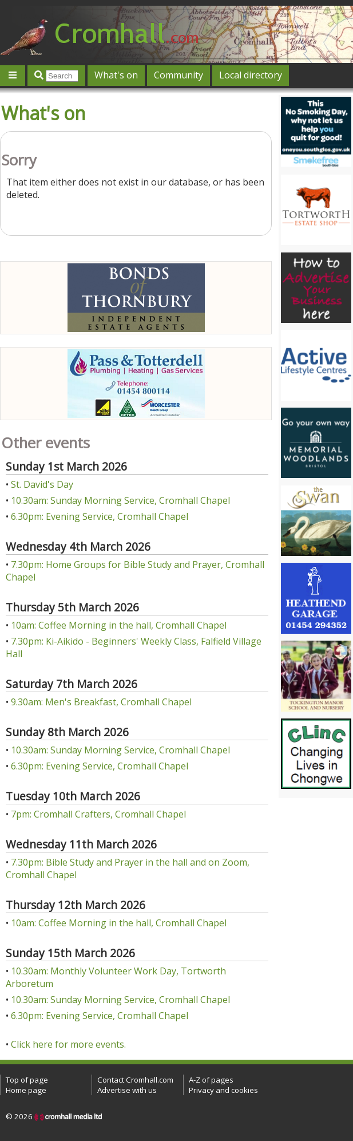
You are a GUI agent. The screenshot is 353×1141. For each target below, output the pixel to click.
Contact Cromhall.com (135, 1080)
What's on (116, 75)
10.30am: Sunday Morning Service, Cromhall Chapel (120, 500)
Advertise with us (127, 1090)
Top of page (27, 1080)
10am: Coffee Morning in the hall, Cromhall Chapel (119, 625)
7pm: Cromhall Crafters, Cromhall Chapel (98, 814)
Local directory (250, 75)
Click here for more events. (68, 1044)
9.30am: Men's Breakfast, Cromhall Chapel (101, 702)
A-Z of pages (211, 1080)
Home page (26, 1090)
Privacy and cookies (223, 1090)
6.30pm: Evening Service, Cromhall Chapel (99, 516)
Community (178, 75)
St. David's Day (42, 484)
